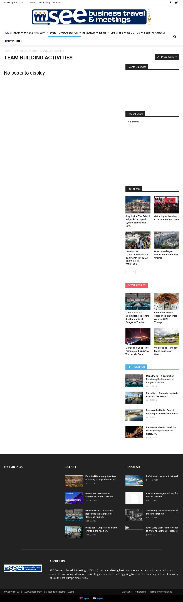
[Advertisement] (152, 156)
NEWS (104, 32)
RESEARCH (90, 32)
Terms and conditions (161, 591)
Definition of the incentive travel (162, 476)
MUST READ (14, 32)
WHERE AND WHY (36, 32)
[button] (174, 37)
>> (175, 74)
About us (57, 2)
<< (130, 74)
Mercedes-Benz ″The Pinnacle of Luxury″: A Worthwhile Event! (137, 351)
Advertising (44, 2)
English (14, 41)
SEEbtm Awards (155, 32)
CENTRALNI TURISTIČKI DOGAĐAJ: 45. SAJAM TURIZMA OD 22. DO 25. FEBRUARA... (137, 258)
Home (33, 2)
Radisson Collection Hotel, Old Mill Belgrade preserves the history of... (161, 430)
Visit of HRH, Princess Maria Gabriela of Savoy (165, 351)
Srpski (84, 598)
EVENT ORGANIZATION (65, 32)
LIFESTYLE (118, 32)
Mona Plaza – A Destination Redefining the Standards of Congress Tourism (160, 379)
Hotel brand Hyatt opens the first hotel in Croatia (166, 254)
